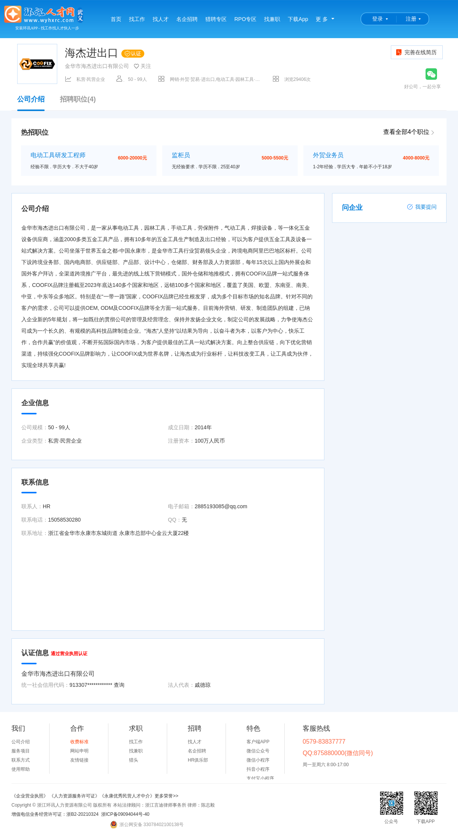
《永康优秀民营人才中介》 (127, 796)
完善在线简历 (416, 52)
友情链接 (79, 760)
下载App (298, 19)
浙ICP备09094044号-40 (125, 814)
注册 (411, 19)
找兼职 (272, 19)
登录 (377, 19)
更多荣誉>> (166, 796)
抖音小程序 (258, 769)
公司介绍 (31, 103)
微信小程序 (258, 760)
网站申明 (79, 751)
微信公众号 (258, 751)
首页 (116, 19)
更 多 (322, 19)
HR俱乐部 (198, 760)
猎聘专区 (216, 19)
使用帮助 (20, 769)
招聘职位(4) (78, 99)
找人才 (161, 19)
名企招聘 (187, 19)
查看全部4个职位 (406, 132)
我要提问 (422, 207)
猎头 (133, 760)
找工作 (137, 19)
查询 (119, 685)
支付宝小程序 (260, 778)
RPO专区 (245, 19)
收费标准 (79, 741)
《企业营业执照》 (30, 796)
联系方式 (20, 760)
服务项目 (20, 751)
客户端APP (258, 741)
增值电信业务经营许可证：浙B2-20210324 (54, 814)
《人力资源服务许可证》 (74, 796)
